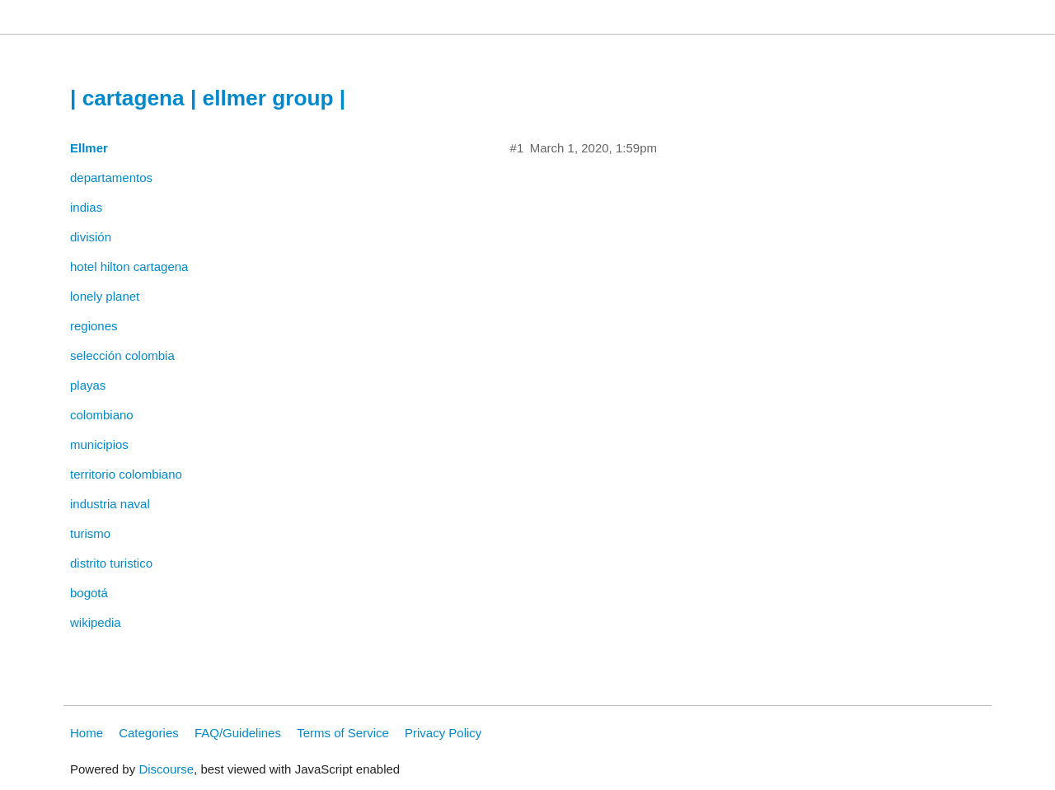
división (90, 237)
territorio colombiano (126, 474)
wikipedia (95, 622)
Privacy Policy (443, 733)
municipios (99, 444)
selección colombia (122, 355)
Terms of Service (343, 733)
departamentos (111, 178)
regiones (94, 326)
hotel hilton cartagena (129, 266)
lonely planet (104, 296)
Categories (149, 733)
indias (86, 207)
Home (86, 733)
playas (88, 385)
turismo (90, 533)
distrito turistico (111, 563)
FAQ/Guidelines (238, 733)
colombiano (102, 415)
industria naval (110, 504)
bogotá (89, 593)
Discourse (166, 769)
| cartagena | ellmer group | (207, 98)
